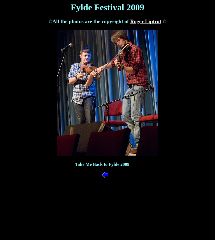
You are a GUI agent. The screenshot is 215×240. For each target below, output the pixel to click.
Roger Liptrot (145, 21)
